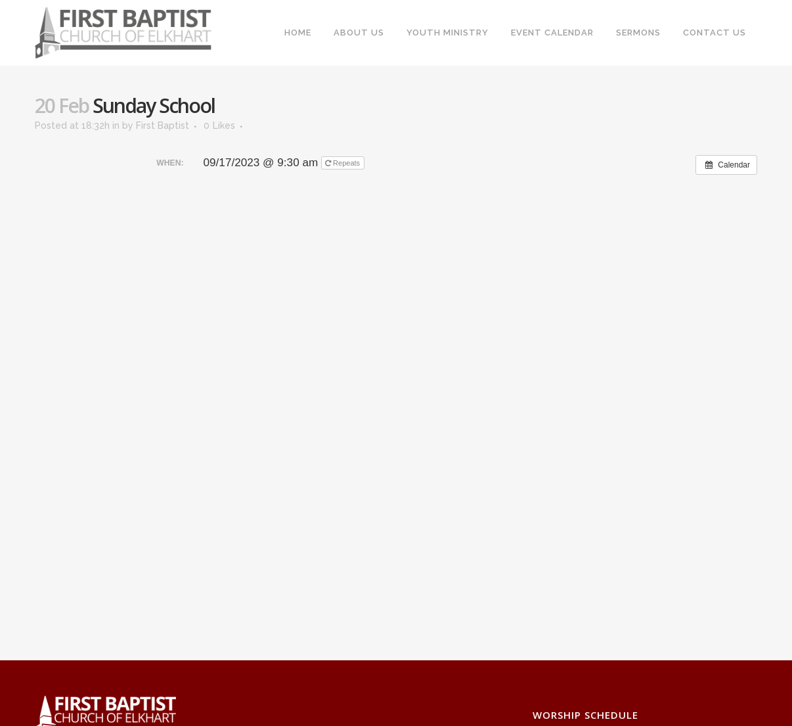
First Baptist (162, 125)
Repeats (343, 163)
